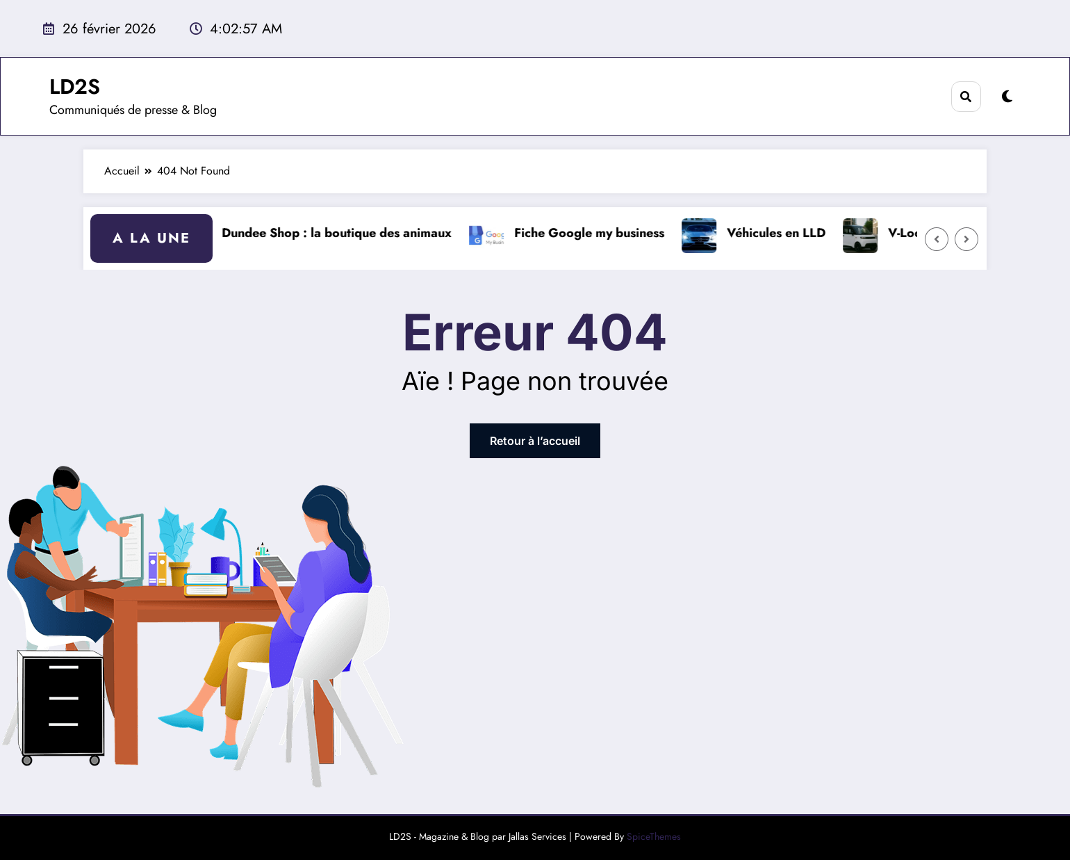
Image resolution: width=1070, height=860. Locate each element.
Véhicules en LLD (781, 233)
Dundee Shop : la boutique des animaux (342, 233)
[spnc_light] (1007, 97)
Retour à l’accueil (535, 441)
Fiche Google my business (595, 233)
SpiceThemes (654, 836)
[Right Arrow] (966, 239)
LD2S (74, 87)
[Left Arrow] (936, 239)
